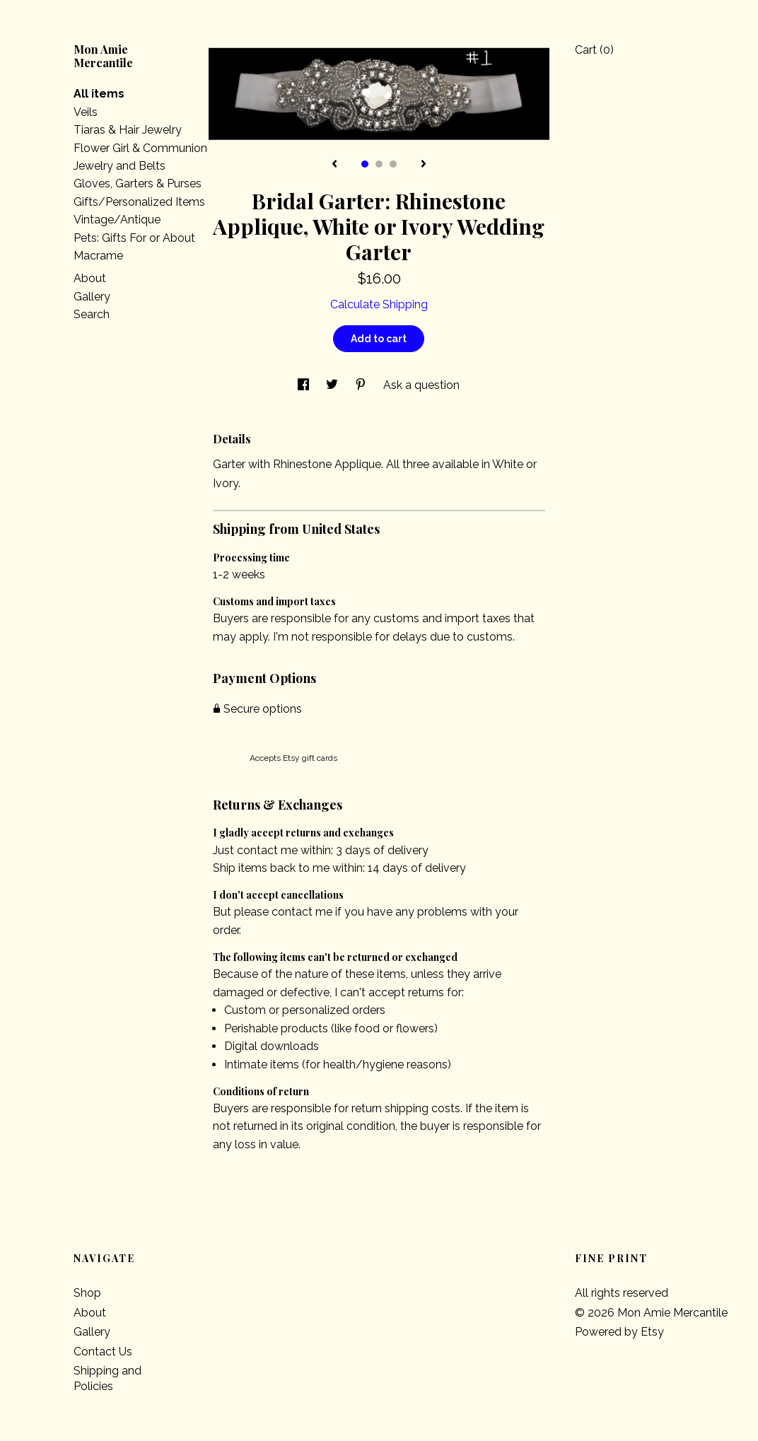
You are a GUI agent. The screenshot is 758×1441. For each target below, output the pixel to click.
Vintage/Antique (117, 219)
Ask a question (421, 385)
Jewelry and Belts (119, 166)
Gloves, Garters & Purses (138, 183)
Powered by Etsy (619, 1331)
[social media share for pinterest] (362, 385)
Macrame (98, 255)
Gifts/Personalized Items (139, 202)
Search (92, 314)
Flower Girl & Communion (140, 148)
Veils (86, 112)
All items (99, 93)
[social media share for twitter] (333, 385)
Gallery (92, 296)
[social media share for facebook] (305, 385)
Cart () (594, 50)
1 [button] (364, 164)
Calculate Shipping (379, 304)
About (90, 278)
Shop (87, 1293)
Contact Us (103, 1351)
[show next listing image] (423, 165)
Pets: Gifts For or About (134, 238)
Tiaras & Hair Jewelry (128, 129)
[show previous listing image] (334, 165)
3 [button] (393, 164)
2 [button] (379, 164)
